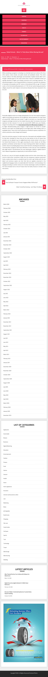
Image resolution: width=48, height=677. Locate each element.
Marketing (5, 503)
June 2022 (5, 297)
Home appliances (7, 486)
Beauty (5, 438)
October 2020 (6, 375)
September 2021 (7, 330)
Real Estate (6, 515)
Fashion (5, 458)
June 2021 (5, 342)
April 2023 (5, 265)
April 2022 (5, 306)
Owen (6, 69)
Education (24, 43)
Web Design (6, 551)
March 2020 (6, 403)
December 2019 (7, 415)
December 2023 (7, 241)
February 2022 (6, 314)
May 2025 (5, 216)
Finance (24, 31)
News (4, 507)
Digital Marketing (7, 446)
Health (24, 28)
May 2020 (5, 395)
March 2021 (6, 354)
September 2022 (7, 285)
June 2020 (5, 391)
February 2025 (6, 224)
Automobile (6, 434)
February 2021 (6, 358)
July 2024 (5, 233)
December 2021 (7, 322)
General (24, 16)
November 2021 (7, 326)
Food (4, 466)
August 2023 (6, 257)
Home (4, 482)
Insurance (5, 491)
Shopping (24, 20)
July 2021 (5, 338)
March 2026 (6, 204)
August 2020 (6, 383)
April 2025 (5, 220)
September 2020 (7, 379)
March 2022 (6, 310)
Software (5, 531)
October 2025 (6, 212)
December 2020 (7, 367)
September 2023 (7, 253)
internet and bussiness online (10, 495)
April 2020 (5, 399)
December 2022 (7, 273)
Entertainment (24, 39)
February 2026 (6, 208)
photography (6, 511)
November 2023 (7, 245)
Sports (5, 535)
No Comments (29, 69)
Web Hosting (6, 555)
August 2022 (6, 289)
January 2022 (6, 318)
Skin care (5, 523)
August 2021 (6, 334)
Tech (4, 539)
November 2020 (7, 371)
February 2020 (6, 407)
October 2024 (6, 228)
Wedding (5, 560)
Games (5, 470)
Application (6, 430)
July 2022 (5, 293)
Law (4, 499)
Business (24, 24)
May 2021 (5, 346)
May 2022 (5, 302)
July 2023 (5, 261)
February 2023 (6, 269)
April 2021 (5, 350)
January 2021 (6, 362)
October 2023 (6, 249)
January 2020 (6, 411)
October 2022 (6, 281)
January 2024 (6, 237)
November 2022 (7, 277)
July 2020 (5, 387)
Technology (24, 35)
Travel (5, 547)
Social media (6, 527)
